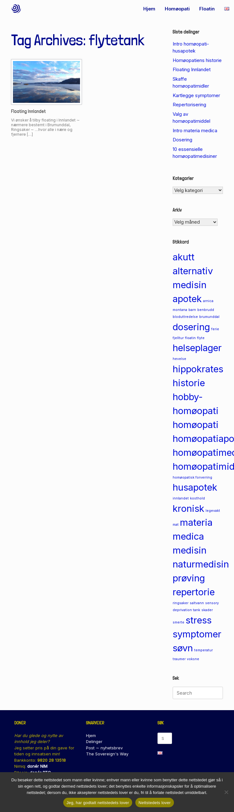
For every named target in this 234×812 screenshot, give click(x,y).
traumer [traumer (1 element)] (179, 659)
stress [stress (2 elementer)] (199, 620)
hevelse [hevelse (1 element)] (179, 359)
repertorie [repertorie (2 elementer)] (194, 592)
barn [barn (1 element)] (192, 310)
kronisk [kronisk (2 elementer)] (188, 508)
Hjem (149, 9)
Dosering (182, 140)
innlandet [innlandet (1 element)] (181, 498)
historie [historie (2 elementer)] (189, 382)
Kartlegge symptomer (196, 95)
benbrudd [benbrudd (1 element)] (205, 310)
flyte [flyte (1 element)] (201, 338)
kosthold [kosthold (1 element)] (197, 498)
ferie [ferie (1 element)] (215, 329)
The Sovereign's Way (107, 753)
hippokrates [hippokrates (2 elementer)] (198, 369)
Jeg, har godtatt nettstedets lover (97, 802)
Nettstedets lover (155, 802)
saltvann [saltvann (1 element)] (197, 603)
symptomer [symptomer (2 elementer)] (197, 634)
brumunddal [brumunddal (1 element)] (209, 317)
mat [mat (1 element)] (176, 525)
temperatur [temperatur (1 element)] (203, 650)
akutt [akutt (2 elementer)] (183, 257)
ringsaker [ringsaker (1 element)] (180, 603)
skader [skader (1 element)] (207, 610)
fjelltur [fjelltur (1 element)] (178, 338)
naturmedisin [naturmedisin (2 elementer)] (201, 564)
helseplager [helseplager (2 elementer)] (197, 347)
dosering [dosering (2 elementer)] (191, 326)
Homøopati (177, 9)
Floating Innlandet (28, 111)
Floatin (207, 9)
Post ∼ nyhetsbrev (104, 747)
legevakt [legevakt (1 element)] (213, 511)
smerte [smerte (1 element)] (178, 622)
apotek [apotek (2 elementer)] (187, 298)
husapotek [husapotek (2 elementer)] (195, 487)
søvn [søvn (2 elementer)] (183, 648)
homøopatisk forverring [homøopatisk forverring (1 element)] (192, 477)
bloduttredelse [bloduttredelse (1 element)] (185, 317)
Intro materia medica (195, 130)
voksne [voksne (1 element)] (193, 659)
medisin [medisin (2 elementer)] (189, 550)
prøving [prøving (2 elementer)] (189, 578)
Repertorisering (189, 105)
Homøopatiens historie (197, 60)
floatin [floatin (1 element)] (190, 338)
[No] (226, 792)
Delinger (94, 741)
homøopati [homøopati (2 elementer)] (196, 424)
